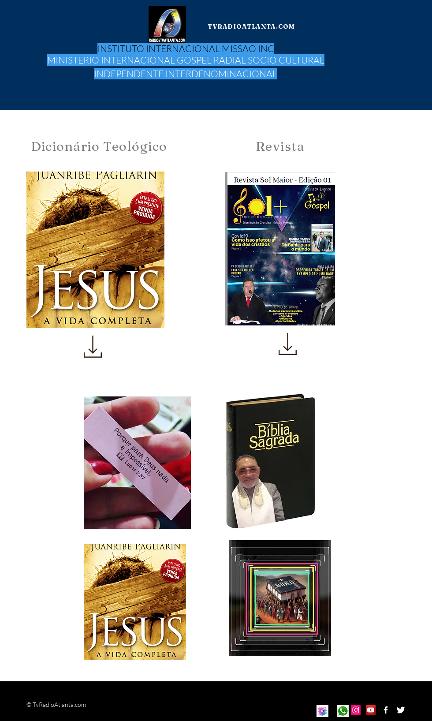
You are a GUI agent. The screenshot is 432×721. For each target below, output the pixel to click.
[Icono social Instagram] (356, 710)
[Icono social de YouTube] (371, 710)
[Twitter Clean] (401, 710)
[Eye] (322, 711)
